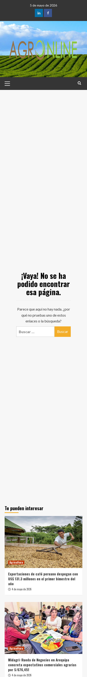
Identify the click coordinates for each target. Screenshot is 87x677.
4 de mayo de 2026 (22, 589)
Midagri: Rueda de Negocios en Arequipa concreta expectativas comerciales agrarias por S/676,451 (42, 664)
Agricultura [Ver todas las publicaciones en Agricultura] (16, 562)
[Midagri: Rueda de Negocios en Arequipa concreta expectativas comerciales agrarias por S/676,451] (43, 628)
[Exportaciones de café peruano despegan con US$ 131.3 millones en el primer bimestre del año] (43, 542)
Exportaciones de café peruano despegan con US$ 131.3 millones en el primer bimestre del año (43, 578)
